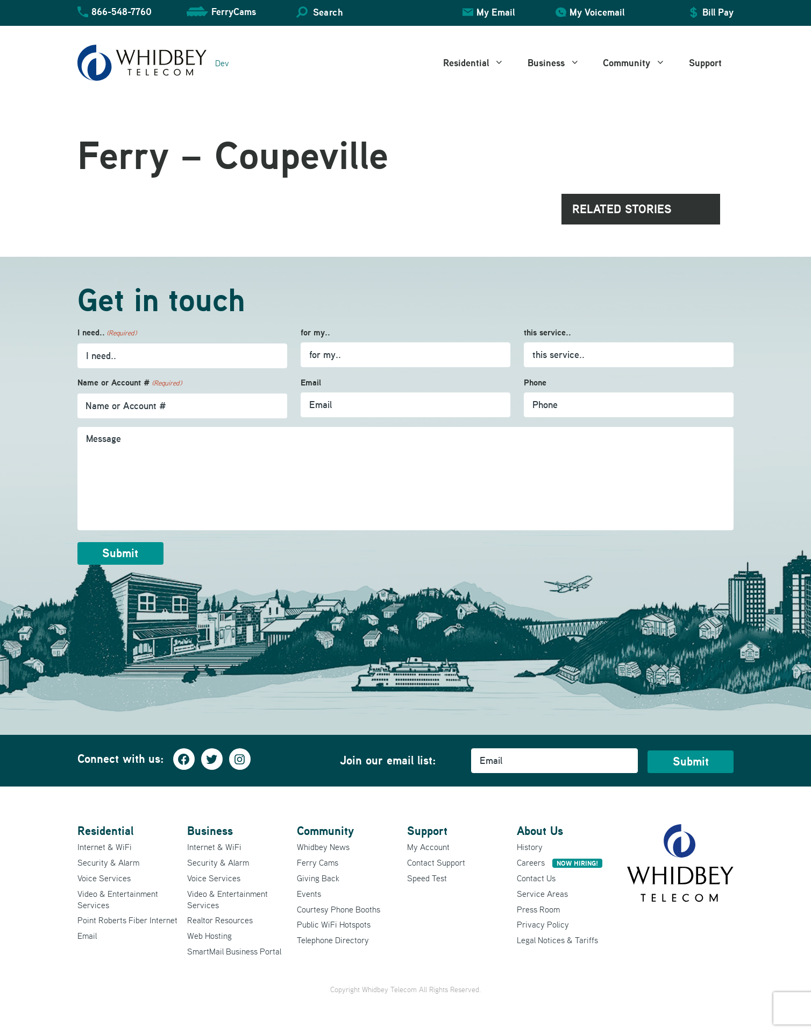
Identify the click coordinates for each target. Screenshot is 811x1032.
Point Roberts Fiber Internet (127, 919)
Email (311, 382)
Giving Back (318, 877)
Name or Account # (129, 383)
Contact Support (436, 862)
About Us (540, 830)
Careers (559, 862)
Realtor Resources (220, 919)
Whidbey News (323, 846)
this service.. (547, 332)
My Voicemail (597, 12)
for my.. (315, 332)
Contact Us (536, 877)
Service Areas (542, 892)
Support (705, 62)
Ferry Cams (317, 862)
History (530, 846)
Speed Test (427, 877)
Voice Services (104, 877)
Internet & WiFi (104, 846)
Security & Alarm (108, 862)
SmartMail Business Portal (234, 950)
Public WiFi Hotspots (334, 923)
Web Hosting (209, 935)
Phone (535, 382)
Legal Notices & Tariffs (557, 939)
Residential (479, 63)
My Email (495, 12)
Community (640, 63)
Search (328, 12)
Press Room (538, 908)
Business (560, 63)
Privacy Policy (543, 923)
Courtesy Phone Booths (338, 908)
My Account (428, 846)
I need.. (107, 333)
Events (309, 892)
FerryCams (233, 11)
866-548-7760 (121, 11)
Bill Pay (718, 12)
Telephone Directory (333, 939)
